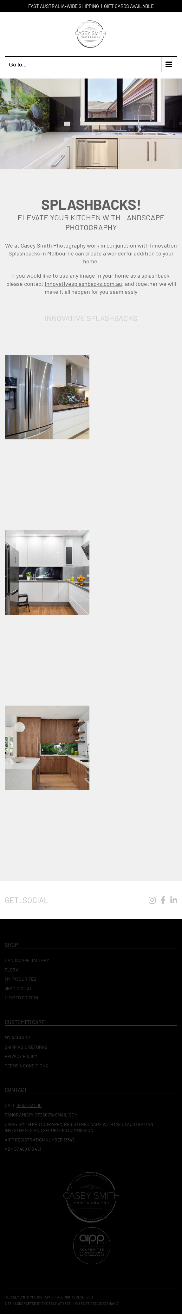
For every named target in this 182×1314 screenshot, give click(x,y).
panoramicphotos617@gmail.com (41, 1114)
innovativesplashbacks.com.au (83, 283)
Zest (66, 1303)
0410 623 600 (29, 1105)
